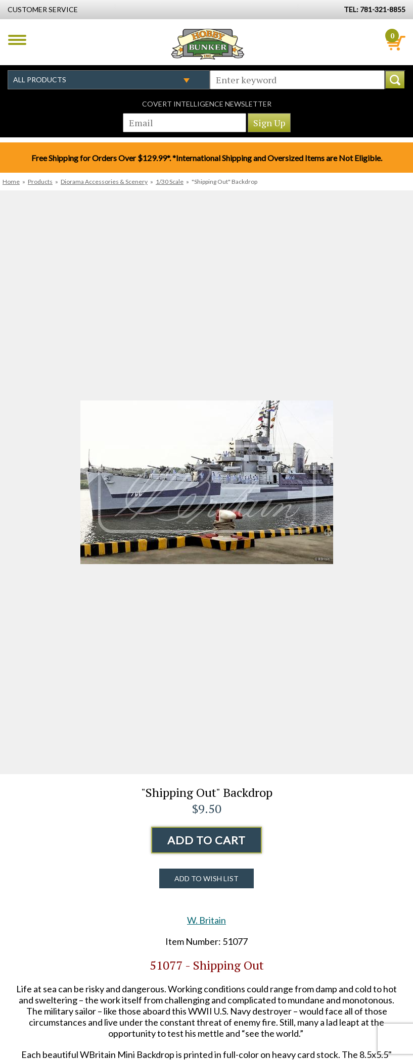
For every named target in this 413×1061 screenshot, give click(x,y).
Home (11, 181)
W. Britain (206, 920)
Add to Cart (206, 840)
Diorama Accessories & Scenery (104, 181)
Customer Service (43, 9)
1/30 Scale (169, 181)
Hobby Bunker (207, 44)
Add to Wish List (206, 878)
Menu (17, 39)
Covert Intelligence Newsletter (206, 103)
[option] (206, 482)
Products (40, 181)
